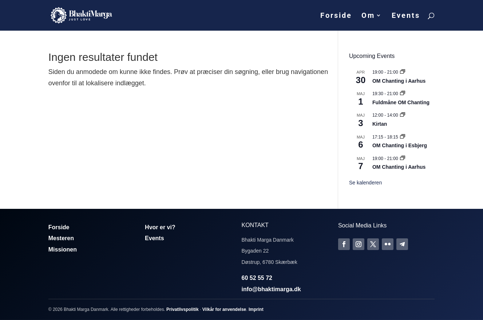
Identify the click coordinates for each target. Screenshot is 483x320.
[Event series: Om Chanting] (402, 72)
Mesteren (61, 238)
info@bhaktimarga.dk (271, 289)
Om (368, 16)
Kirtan (379, 124)
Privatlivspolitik (182, 309)
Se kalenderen (365, 183)
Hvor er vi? (160, 227)
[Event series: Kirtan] (402, 115)
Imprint (256, 309)
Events (406, 16)
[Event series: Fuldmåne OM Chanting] (402, 93)
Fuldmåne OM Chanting (400, 102)
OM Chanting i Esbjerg (399, 145)
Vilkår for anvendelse (224, 309)
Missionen (62, 249)
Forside (336, 16)
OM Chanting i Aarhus (398, 81)
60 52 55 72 (256, 278)
